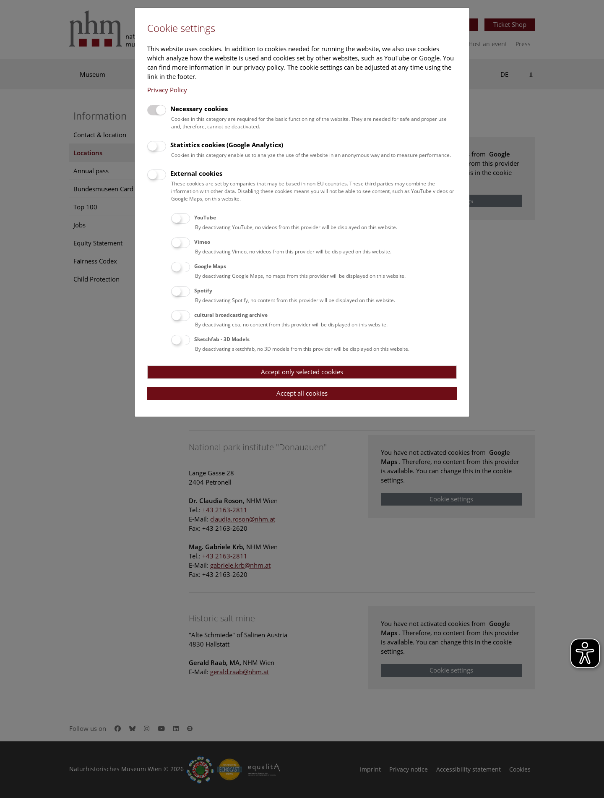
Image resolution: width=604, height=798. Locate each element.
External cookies (196, 173)
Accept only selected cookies (302, 372)
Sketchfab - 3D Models (222, 339)
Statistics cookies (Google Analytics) (226, 145)
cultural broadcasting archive (231, 314)
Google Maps (210, 266)
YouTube (205, 217)
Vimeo (202, 241)
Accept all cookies (302, 393)
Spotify (203, 290)
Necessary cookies (199, 108)
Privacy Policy (167, 90)
